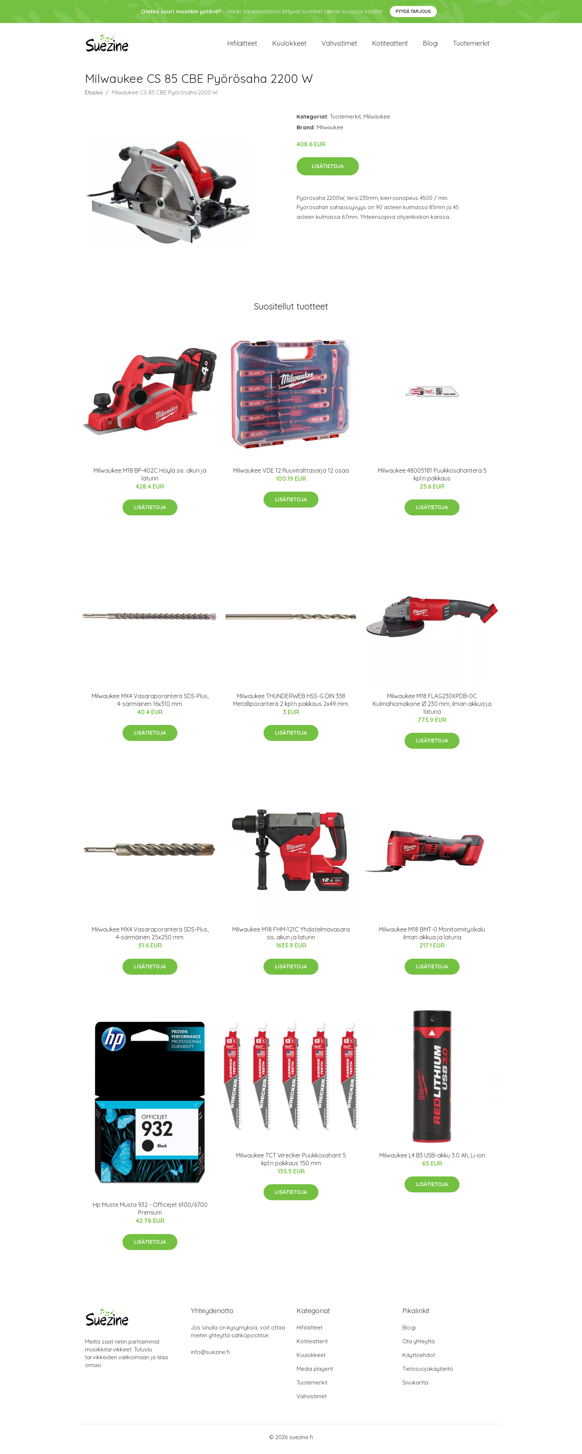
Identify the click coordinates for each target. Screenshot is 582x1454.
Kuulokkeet (289, 45)
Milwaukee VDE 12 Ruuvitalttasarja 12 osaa (291, 474)
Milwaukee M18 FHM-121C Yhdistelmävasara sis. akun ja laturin (291, 937)
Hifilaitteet (242, 45)
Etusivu (94, 96)
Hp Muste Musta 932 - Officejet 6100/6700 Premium (150, 1212)
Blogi (430, 45)
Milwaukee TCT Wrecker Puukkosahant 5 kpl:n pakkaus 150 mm (291, 1162)
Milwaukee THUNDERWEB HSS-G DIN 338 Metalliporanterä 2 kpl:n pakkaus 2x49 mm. (291, 703)
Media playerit (315, 1372)
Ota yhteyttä (418, 1345)
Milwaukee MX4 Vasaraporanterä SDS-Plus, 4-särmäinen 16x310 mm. (150, 703)
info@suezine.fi (210, 1356)
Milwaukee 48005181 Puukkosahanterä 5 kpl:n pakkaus (432, 478)
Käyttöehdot (418, 1359)
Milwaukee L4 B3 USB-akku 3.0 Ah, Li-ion (432, 1159)
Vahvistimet (339, 45)
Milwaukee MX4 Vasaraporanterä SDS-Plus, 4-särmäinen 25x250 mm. (150, 937)
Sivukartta (415, 1386)
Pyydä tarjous (413, 11)
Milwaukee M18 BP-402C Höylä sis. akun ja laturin (150, 478)
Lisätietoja (328, 169)
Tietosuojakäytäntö (427, 1372)
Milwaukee (376, 120)
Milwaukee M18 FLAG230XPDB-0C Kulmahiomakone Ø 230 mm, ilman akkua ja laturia (432, 707)
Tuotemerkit (471, 45)
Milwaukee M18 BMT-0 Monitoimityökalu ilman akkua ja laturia (432, 937)
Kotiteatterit (390, 45)
